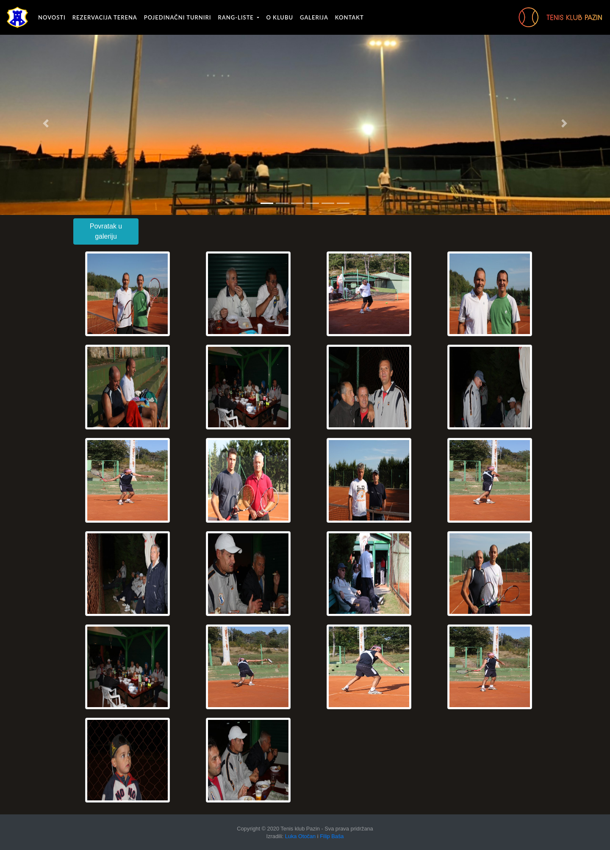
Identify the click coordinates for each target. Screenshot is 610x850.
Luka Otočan (300, 836)
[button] (46, 123)
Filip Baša (332, 836)
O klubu (279, 17)
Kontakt (349, 17)
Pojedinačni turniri (177, 17)
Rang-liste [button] (237, 17)
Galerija (314, 17)
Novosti (52, 17)
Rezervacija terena (104, 17)
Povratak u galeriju (106, 231)
